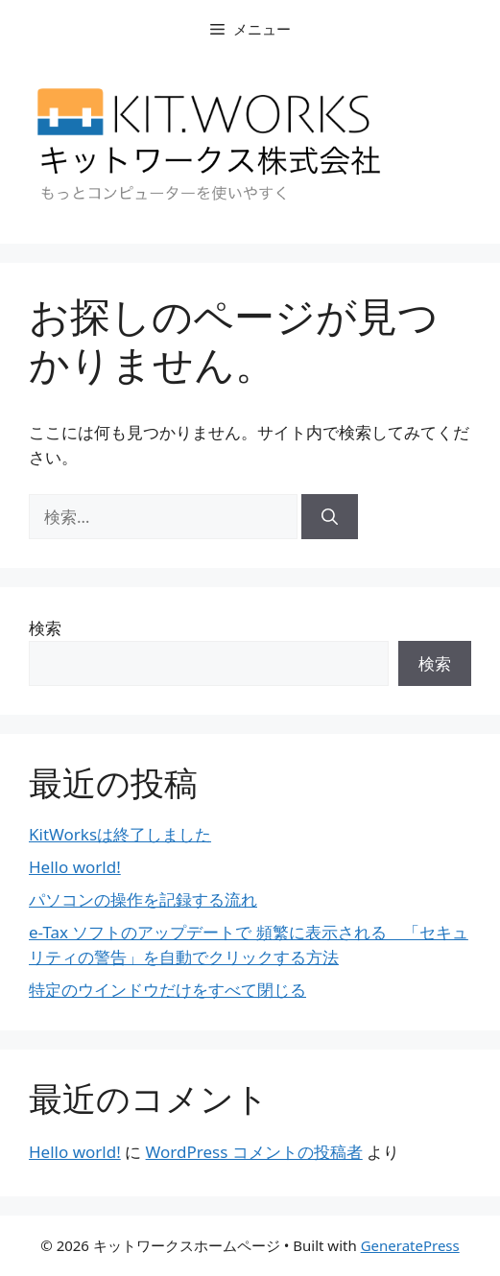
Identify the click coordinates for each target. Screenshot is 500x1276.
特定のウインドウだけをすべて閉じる (167, 990)
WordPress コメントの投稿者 (254, 1152)
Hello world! (75, 867)
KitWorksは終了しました (120, 834)
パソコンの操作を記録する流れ (143, 899)
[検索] (329, 517)
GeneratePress (410, 1245)
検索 (45, 628)
